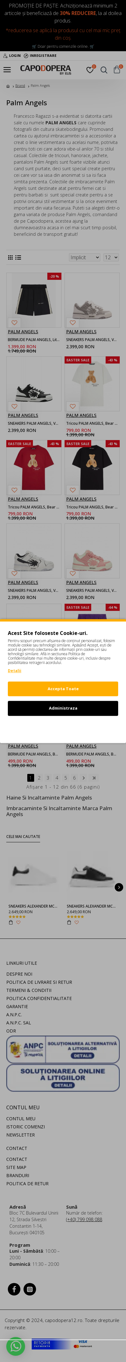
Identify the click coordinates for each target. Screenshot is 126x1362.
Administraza (63, 708)
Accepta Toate (63, 688)
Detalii (14, 670)
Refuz (63, 728)
